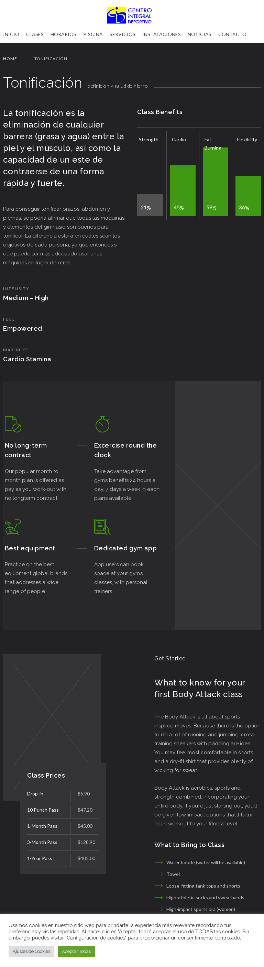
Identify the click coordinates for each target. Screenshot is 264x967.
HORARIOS (63, 34)
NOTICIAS (199, 34)
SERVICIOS (122, 34)
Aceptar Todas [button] (76, 951)
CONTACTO (232, 34)
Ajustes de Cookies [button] (31, 951)
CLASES (35, 34)
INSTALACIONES (161, 34)
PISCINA (93, 34)
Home (10, 58)
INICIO (11, 34)
